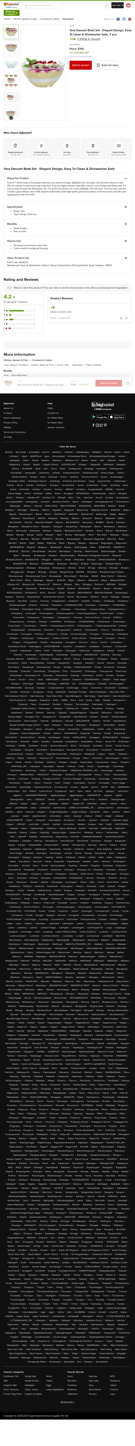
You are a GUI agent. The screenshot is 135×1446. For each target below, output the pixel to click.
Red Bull (72, 1380)
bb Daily (8, 437)
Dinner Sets (64, 365)
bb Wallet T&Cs (55, 422)
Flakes (49, 1380)
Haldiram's (73, 1394)
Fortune (114, 1389)
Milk (6, 1380)
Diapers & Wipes (33, 1394)
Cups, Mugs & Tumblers (17, 365)
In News (8, 413)
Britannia (72, 1389)
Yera (71, 25)
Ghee (49, 1376)
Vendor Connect (56, 427)
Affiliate (7, 427)
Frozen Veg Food (13, 1394)
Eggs (48, 1385)
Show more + (67, 1402)
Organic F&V (10, 1385)
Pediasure (115, 1380)
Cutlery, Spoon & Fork (43, 365)
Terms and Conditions (15, 432)
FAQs (50, 408)
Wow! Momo (95, 1389)
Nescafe (93, 1376)
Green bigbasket (12, 417)
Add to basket (80, 65)
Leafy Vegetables (55, 1389)
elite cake (94, 1380)
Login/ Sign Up (118, 5)
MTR (112, 1376)
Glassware (78, 365)
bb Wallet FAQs (55, 417)
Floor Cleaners (11, 1389)
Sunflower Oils (11, 1376)
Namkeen (30, 1385)
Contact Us (53, 413)
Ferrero (93, 1394)
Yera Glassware (19, 375)
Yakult (113, 1385)
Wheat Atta (30, 1376)
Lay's (112, 1394)
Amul (70, 1376)
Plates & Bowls (93, 365)
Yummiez (72, 1385)
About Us (8, 408)
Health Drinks (32, 1380)
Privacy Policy (11, 422)
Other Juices (31, 1389)
